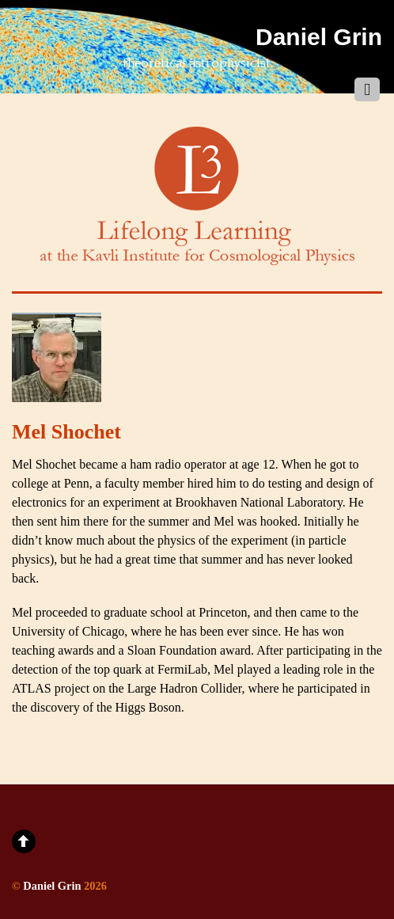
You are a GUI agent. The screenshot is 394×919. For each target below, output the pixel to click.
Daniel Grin (52, 885)
